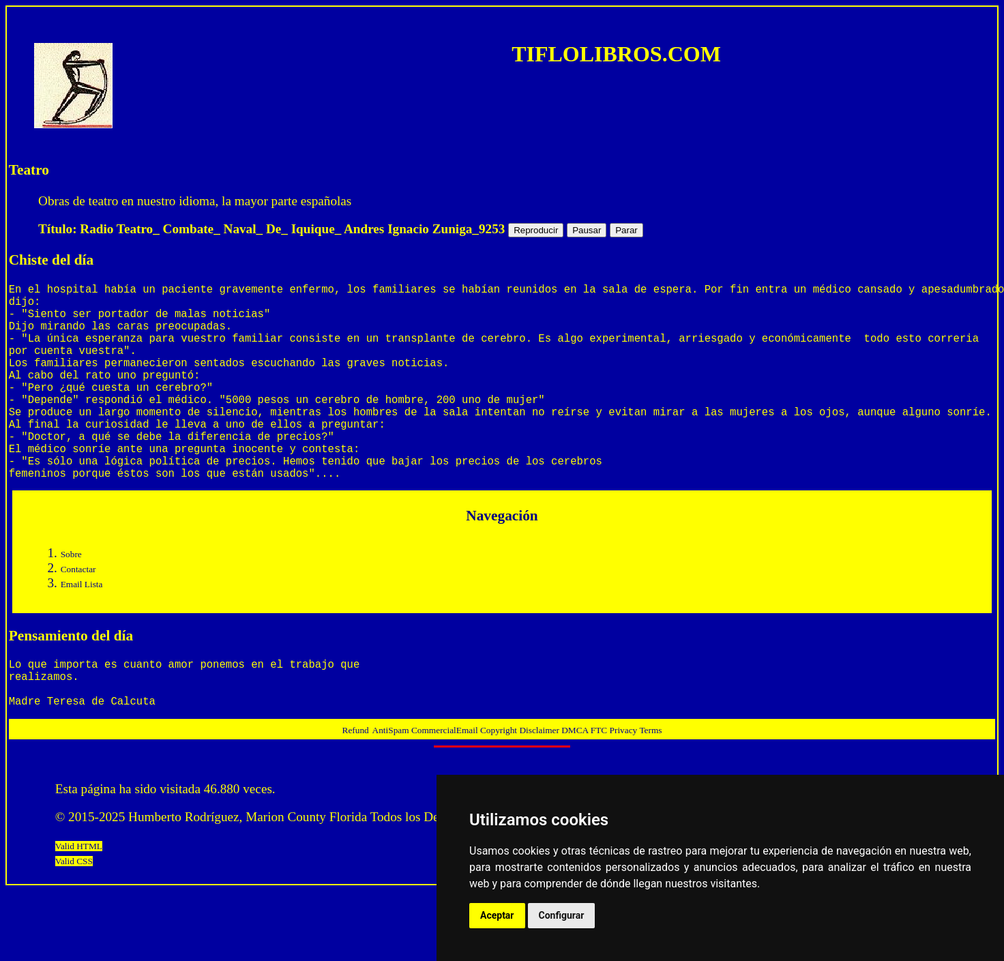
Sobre (71, 598)
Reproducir (536, 230)
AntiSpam (391, 785)
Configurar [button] (562, 915)
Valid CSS (74, 916)
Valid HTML (78, 901)
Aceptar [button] (497, 915)
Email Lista (82, 628)
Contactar (78, 613)
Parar (626, 230)
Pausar (586, 230)
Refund (355, 785)
